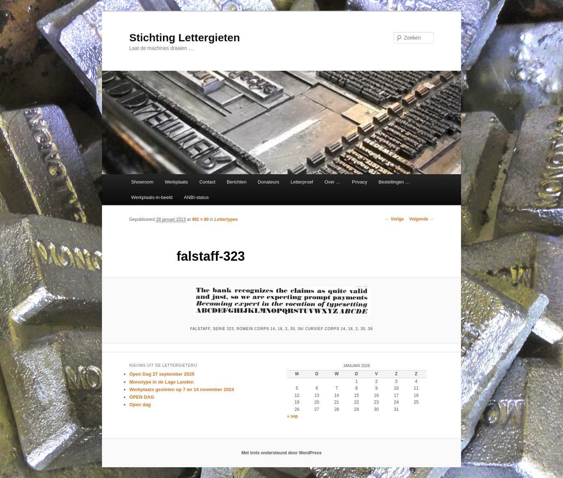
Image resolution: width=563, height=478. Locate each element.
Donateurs (268, 182)
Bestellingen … (394, 182)
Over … (333, 182)
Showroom (142, 182)
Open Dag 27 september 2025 (161, 374)
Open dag (140, 404)
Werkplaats (176, 182)
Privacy (359, 182)
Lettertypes (226, 219)
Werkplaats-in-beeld (151, 197)
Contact (207, 182)
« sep (292, 416)
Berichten (236, 182)
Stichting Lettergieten (184, 37)
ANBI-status (196, 197)
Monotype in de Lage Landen (161, 382)
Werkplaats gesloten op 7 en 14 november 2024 (181, 389)
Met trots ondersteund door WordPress (281, 452)
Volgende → (421, 219)
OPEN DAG (141, 397)
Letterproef (301, 182)
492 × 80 (200, 219)
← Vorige (394, 219)
